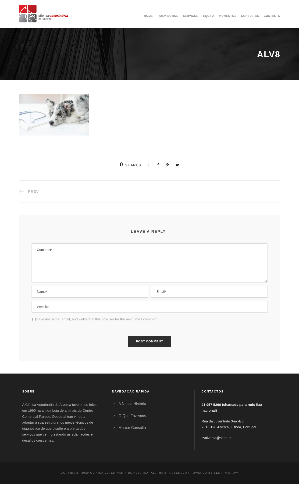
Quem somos (167, 16)
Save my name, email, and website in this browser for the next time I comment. (97, 319)
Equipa (208, 16)
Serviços (190, 16)
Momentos (227, 16)
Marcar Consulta (132, 428)
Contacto (272, 16)
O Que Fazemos (132, 416)
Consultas (250, 16)
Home (148, 16)
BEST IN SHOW (226, 472)
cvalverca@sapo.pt (216, 438)
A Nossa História (132, 404)
